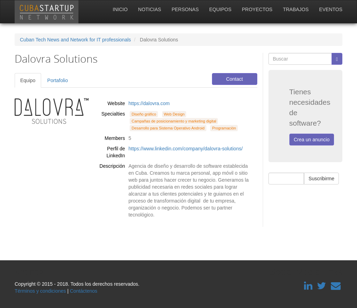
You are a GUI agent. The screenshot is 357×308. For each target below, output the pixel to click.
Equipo (28, 80)
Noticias (149, 9)
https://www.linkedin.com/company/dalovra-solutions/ (185, 148)
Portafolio (57, 80)
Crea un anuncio (312, 139)
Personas (185, 9)
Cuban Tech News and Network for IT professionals (75, 39)
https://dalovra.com (148, 103)
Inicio (120, 9)
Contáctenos (83, 291)
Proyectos (257, 9)
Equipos (220, 9)
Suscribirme (321, 178)
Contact (234, 79)
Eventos (330, 9)
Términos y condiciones (40, 291)
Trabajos (296, 9)
